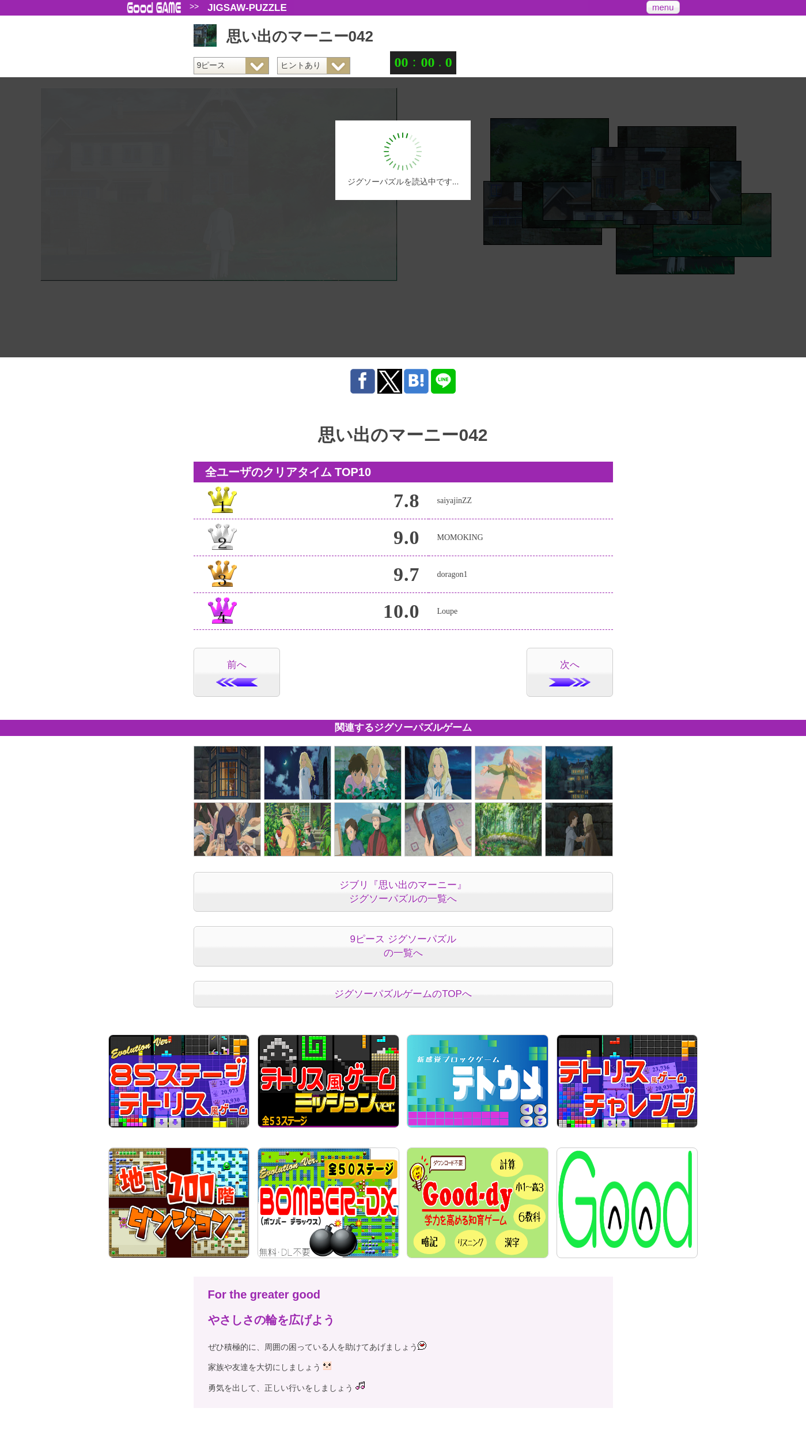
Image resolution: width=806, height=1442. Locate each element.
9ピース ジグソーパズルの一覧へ (403, 946)
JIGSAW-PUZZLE (247, 8)
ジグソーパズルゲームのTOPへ (403, 993)
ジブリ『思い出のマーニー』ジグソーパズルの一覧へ (403, 891)
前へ (237, 672)
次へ (570, 672)
